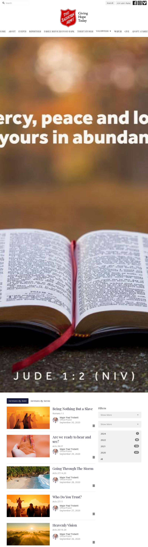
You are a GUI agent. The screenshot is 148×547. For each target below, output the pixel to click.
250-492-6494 (124, 3)
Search (110, 3)
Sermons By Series (40, 400)
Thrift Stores (85, 31)
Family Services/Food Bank (59, 31)
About (12, 31)
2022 (120, 439)
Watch (118, 31)
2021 (120, 446)
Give (127, 31)
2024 (120, 433)
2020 (120, 452)
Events (22, 31)
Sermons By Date (18, 400)
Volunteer (104, 31)
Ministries (35, 31)
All (102, 459)
